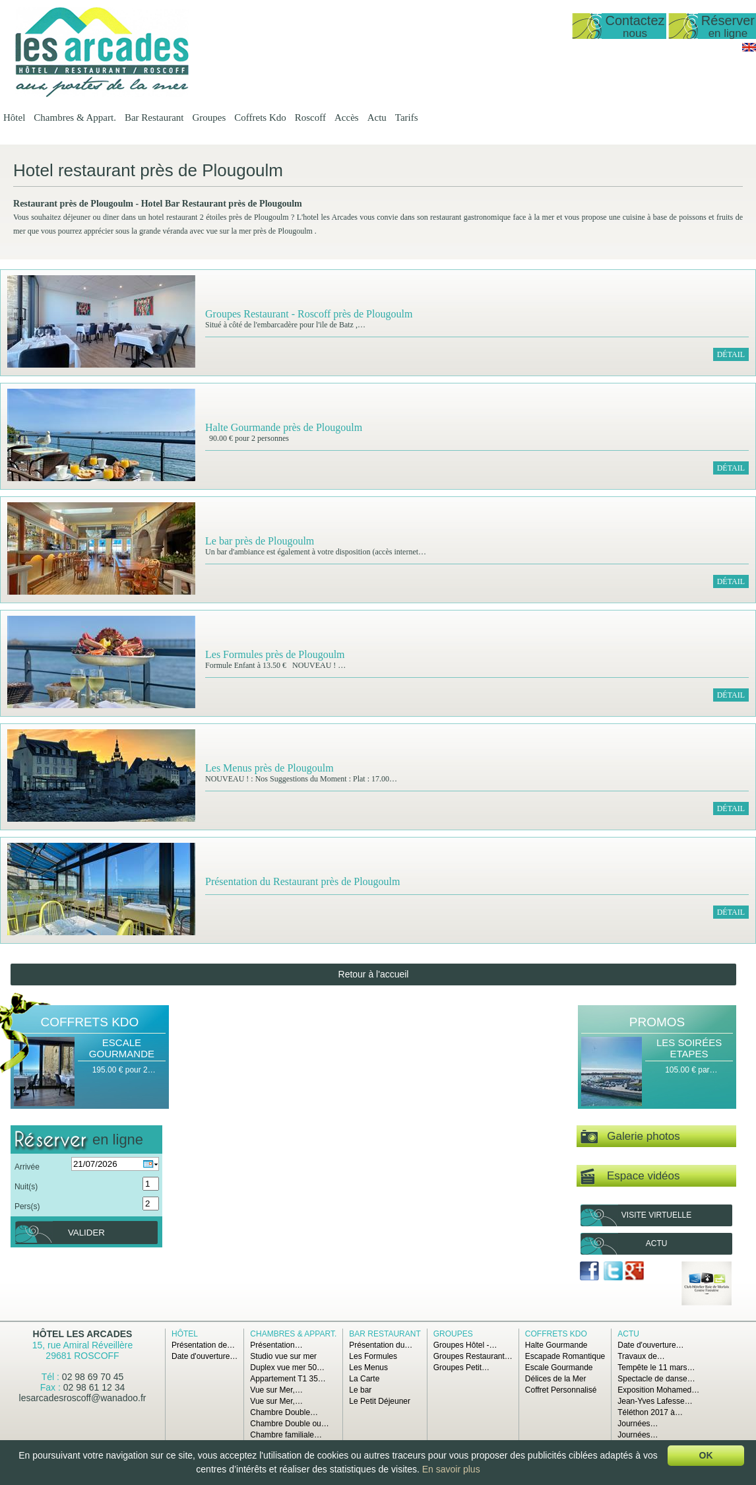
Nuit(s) (26, 1186)
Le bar (360, 1390)
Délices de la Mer (555, 1378)
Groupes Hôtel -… (465, 1345)
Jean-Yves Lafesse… (654, 1401)
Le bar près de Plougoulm (259, 540)
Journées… (637, 1423)
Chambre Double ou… (289, 1423)
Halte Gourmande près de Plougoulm (283, 427)
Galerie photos (630, 1137)
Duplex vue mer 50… (287, 1367)
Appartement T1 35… (288, 1378)
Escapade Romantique (565, 1356)
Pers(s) (27, 1206)
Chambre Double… (284, 1412)
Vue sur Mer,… (276, 1390)
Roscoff (310, 117)
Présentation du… (380, 1345)
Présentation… (276, 1345)
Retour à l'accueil (373, 974)
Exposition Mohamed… (658, 1390)
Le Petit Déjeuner (379, 1401)
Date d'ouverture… (204, 1356)
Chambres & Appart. (75, 117)
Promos (657, 1022)
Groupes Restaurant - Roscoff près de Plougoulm (308, 313)
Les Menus (368, 1367)
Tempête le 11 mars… (656, 1367)
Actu (377, 117)
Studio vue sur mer (283, 1356)
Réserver (728, 26)
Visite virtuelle (656, 1215)
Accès (346, 117)
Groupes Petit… (461, 1367)
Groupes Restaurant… (473, 1356)
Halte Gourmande (556, 1345)
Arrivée (27, 1167)
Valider (86, 1233)
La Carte (364, 1378)
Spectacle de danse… (656, 1378)
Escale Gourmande (121, 1048)
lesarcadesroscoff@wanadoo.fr (82, 1398)
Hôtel (14, 117)
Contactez (634, 26)
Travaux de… (641, 1356)
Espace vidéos (630, 1176)
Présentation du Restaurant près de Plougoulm (302, 881)
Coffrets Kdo (260, 117)
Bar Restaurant (154, 117)
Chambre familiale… (286, 1434)
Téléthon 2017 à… (650, 1412)
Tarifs (406, 117)
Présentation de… (203, 1345)
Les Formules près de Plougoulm (275, 654)
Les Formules (373, 1356)
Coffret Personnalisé (561, 1390)
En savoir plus (451, 1469)
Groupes (209, 117)
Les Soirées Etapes (689, 1048)
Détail (731, 354)
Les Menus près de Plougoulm (269, 768)
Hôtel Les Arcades (83, 1334)
